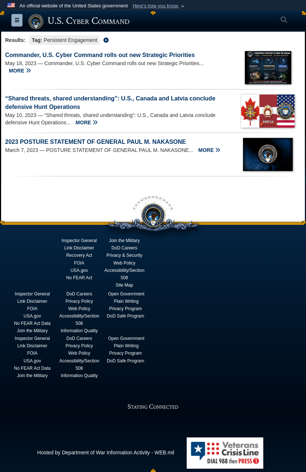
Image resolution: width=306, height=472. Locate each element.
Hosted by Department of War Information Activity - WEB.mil (105, 452)
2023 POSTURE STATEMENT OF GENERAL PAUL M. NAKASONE (95, 141)
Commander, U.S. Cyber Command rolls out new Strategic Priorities (100, 55)
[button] (159, 6)
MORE (20, 70)
